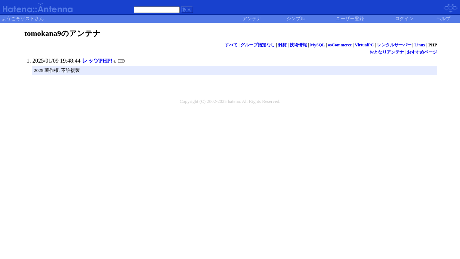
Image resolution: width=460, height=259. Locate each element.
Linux (420, 44)
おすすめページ (422, 52)
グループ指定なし (257, 44)
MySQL (317, 44)
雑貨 (282, 44)
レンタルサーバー (394, 44)
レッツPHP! (97, 61)
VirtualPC (364, 44)
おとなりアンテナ (386, 52)
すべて (231, 44)
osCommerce (339, 44)
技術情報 (298, 44)
